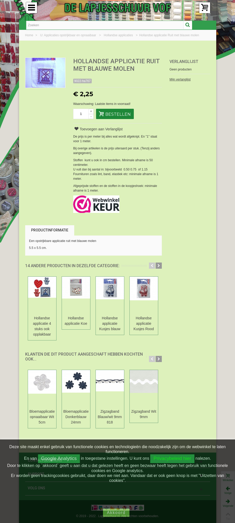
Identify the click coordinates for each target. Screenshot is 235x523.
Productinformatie (49, 230)
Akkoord (116, 512)
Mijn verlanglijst (180, 79)
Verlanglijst (184, 61)
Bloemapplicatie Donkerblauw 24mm (76, 416)
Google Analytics (59, 458)
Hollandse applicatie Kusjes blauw (109, 323)
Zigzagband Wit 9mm (143, 414)
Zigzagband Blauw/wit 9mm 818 (110, 416)
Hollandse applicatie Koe (76, 321)
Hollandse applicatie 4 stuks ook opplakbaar (42, 326)
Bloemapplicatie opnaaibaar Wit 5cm (42, 416)
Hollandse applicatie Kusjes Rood (144, 323)
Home (29, 35)
